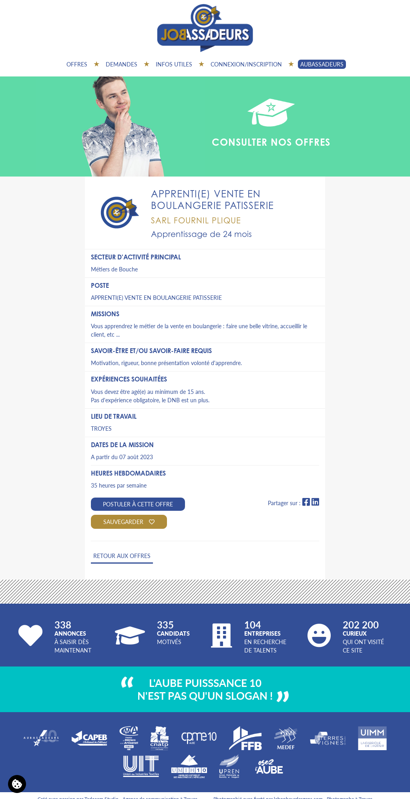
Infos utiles (174, 64)
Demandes (121, 64)
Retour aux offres (122, 556)
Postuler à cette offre (138, 504)
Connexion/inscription (246, 64)
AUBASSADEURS (322, 64)
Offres (76, 64)
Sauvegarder (129, 522)
